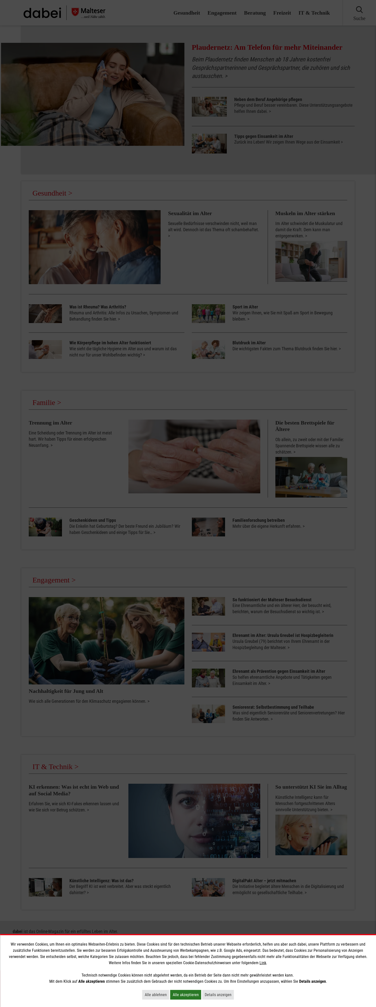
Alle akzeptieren (187, 994)
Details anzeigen (219, 994)
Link (263, 962)
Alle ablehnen (157, 994)
